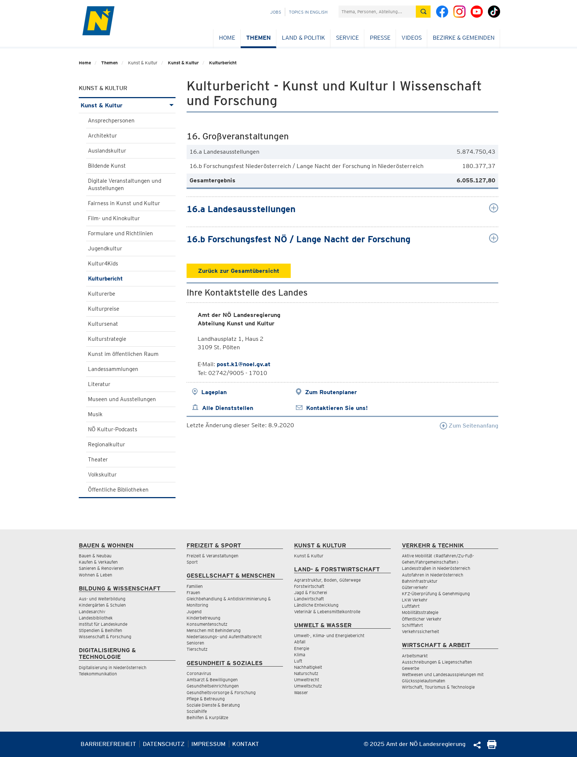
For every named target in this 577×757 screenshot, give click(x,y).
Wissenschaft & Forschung (105, 636)
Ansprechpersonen (111, 120)
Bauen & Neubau (95, 555)
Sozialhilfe (197, 711)
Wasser (301, 692)
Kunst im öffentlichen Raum (123, 354)
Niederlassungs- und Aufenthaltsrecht (224, 636)
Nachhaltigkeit (308, 667)
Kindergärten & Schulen (102, 605)
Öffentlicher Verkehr (422, 619)
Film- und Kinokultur (114, 218)
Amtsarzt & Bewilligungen (212, 679)
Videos (411, 37)
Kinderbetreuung (203, 618)
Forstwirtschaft (309, 586)
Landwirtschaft (309, 598)
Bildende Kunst (107, 166)
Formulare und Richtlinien (120, 233)
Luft (298, 661)
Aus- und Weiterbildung (102, 598)
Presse (380, 37)
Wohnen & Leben (95, 575)
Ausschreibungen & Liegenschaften (437, 662)
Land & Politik (303, 37)
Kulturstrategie (107, 339)
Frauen (193, 592)
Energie (301, 648)
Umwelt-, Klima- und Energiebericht (329, 635)
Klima (299, 654)
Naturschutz (306, 673)
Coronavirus (199, 673)
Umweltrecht (306, 679)
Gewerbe (410, 668)
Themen (258, 37)
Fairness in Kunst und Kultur (124, 203)
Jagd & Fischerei (310, 592)
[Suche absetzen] (423, 12)
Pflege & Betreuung (206, 698)
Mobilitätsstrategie (420, 612)
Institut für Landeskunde (103, 624)
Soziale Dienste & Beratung (213, 705)
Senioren (195, 643)
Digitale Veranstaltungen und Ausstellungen (124, 185)
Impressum (208, 743)
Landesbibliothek (96, 618)
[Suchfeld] (377, 12)
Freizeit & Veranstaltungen (212, 555)
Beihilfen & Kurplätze (207, 717)
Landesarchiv (92, 611)
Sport (192, 562)
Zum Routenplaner (331, 392)
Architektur (102, 135)
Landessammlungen (113, 369)
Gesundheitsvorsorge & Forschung (221, 692)
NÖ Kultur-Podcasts (112, 429)
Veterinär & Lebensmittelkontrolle (327, 611)
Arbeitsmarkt (415, 655)
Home (227, 37)
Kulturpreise (103, 309)
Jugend (194, 611)
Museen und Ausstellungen (122, 399)
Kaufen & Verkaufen (98, 562)
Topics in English (308, 12)
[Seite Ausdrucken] (491, 746)
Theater (98, 459)
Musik (95, 414)
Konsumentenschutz (207, 624)
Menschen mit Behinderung (214, 630)
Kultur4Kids (103, 263)
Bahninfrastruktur (420, 581)
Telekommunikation (98, 673)
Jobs (275, 12)
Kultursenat (103, 324)
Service (347, 37)
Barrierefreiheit (108, 743)
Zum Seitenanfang (469, 425)
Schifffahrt (412, 625)
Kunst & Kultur (183, 62)
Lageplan (214, 392)
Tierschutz (197, 649)
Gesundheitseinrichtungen (213, 686)
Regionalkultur (106, 444)
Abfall (299, 641)
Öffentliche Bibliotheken (118, 489)
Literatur (99, 384)
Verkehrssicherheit (420, 631)
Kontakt (245, 743)
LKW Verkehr (415, 600)
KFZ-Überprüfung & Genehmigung (436, 593)
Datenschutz (164, 743)
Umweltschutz (308, 686)
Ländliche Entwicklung (316, 605)
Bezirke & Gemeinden (464, 37)
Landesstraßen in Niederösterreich (436, 568)
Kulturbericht (223, 62)
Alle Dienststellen (227, 407)
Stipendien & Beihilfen (100, 630)
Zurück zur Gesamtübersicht (238, 270)
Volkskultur (102, 474)
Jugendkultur (105, 248)
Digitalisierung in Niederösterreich (112, 667)
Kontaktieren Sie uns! (337, 407)
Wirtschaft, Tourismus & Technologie (438, 687)
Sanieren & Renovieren (101, 568)
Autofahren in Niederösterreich (432, 575)
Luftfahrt (411, 606)
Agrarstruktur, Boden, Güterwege (327, 580)
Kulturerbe (101, 293)
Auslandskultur (107, 150)
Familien (195, 586)
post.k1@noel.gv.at (243, 364)
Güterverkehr (415, 587)
